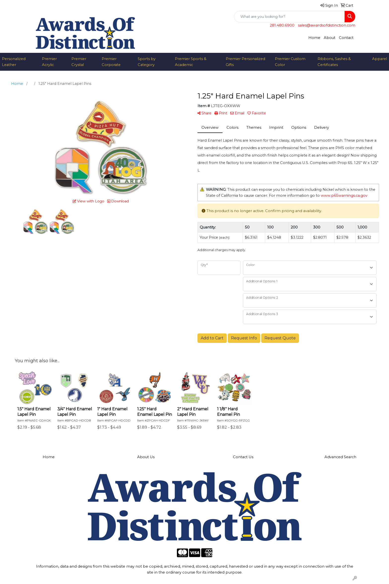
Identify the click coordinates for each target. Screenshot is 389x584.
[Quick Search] (289, 16)
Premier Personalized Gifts (245, 62)
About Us (146, 457)
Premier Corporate (111, 62)
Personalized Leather (14, 62)
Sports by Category (147, 62)
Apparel (379, 59)
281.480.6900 (282, 25)
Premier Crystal (78, 62)
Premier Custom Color (290, 62)
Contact (346, 37)
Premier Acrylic (49, 62)
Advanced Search (340, 457)
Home (314, 37)
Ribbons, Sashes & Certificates (334, 62)
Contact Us (243, 457)
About (329, 37)
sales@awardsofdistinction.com (326, 25)
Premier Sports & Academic (190, 62)
